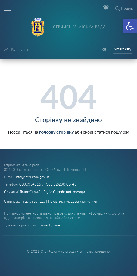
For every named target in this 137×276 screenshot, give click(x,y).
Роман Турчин (49, 225)
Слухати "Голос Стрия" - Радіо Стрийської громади (44, 192)
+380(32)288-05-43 (60, 184)
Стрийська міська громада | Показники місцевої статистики (50, 201)
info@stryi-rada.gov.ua (32, 177)
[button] (130, 26)
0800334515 (30, 184)
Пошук (124, 8)
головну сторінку (56, 131)
